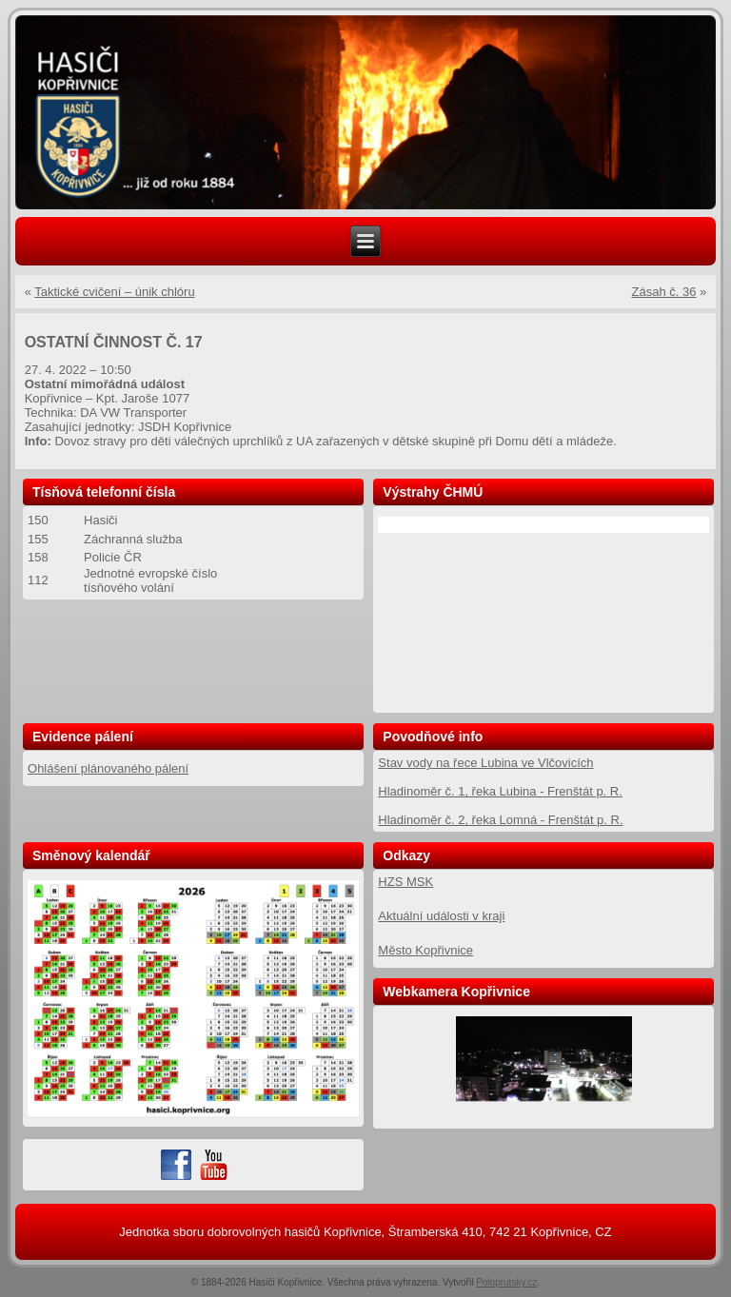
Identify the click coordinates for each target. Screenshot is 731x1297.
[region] (366, 112)
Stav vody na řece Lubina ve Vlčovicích (485, 763)
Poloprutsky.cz (506, 1282)
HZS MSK (405, 881)
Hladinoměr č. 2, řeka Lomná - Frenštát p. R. (500, 820)
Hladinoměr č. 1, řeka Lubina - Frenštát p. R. (500, 791)
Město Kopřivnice (425, 950)
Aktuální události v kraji (441, 916)
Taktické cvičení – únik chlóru (114, 292)
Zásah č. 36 (664, 292)
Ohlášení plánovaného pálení (108, 768)
